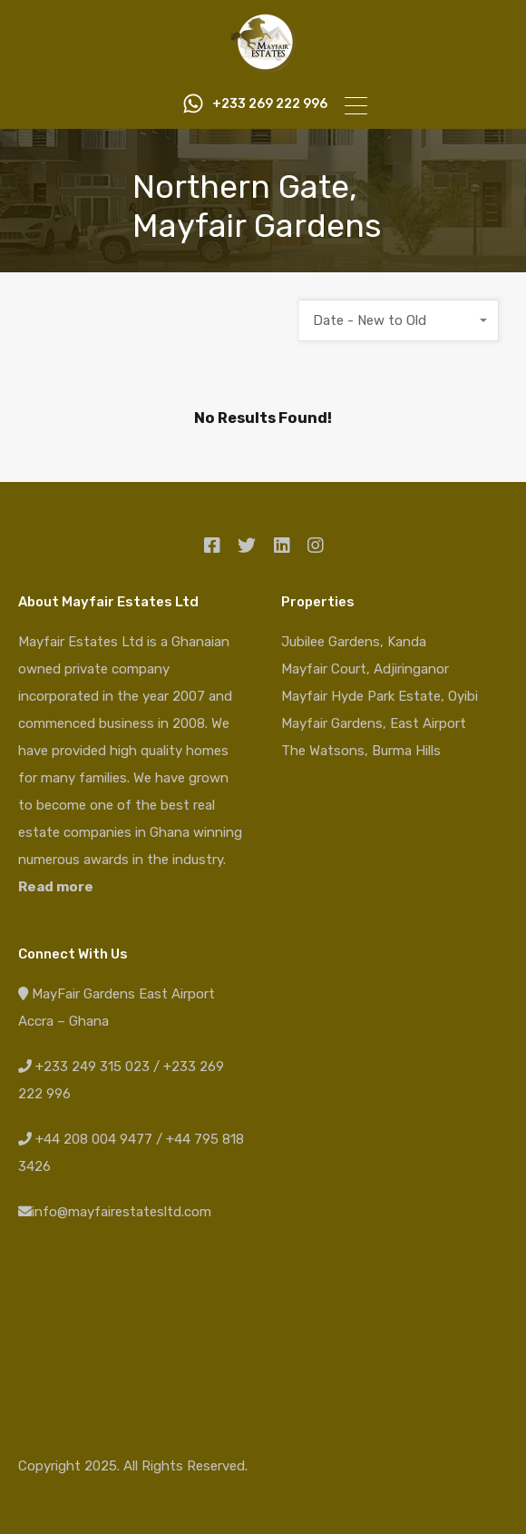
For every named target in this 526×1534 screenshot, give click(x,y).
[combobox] (399, 320)
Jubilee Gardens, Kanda (353, 642)
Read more (55, 887)
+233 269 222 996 (265, 104)
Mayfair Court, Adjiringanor (365, 669)
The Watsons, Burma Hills (361, 750)
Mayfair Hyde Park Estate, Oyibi (379, 696)
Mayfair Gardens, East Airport (373, 723)
